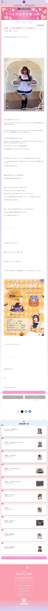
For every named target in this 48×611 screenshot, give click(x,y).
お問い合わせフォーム (24, 588)
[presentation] (24, 404)
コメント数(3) (35, 400)
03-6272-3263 (24, 573)
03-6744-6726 (24, 590)
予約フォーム (21, 594)
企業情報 (15, 606)
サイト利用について (21, 606)
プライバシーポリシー (30, 606)
